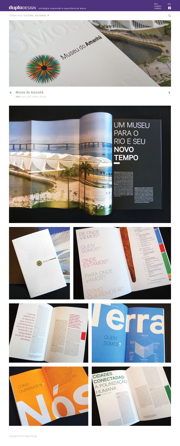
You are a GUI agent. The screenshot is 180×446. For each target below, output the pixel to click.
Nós (156, 4)
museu (43, 97)
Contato (157, 9)
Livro (24, 97)
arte (29, 97)
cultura (35, 97)
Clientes (157, 6)
